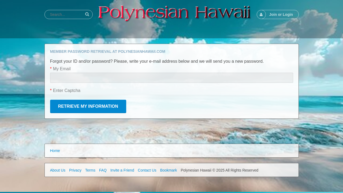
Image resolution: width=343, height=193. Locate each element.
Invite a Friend (122, 170)
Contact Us (147, 170)
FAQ (103, 170)
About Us (58, 170)
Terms (90, 170)
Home (55, 151)
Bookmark (168, 170)
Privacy (75, 170)
